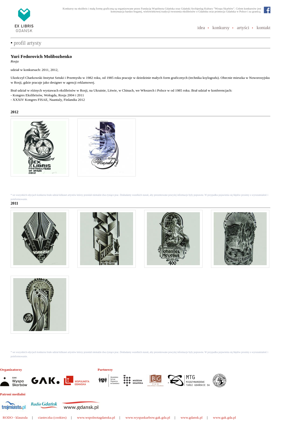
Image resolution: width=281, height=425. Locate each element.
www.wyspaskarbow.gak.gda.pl (147, 417)
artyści (243, 27)
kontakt (263, 27)
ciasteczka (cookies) (52, 417)
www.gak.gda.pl (224, 417)
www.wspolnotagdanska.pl (96, 417)
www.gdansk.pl (192, 417)
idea (201, 27)
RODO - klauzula (15, 417)
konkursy (221, 27)
